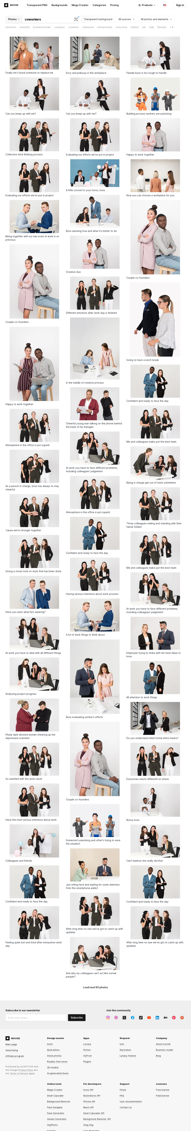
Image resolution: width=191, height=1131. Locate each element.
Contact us (126, 1107)
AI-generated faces (58, 1073)
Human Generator (57, 1119)
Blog (158, 1055)
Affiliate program (14, 1056)
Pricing (114, 5)
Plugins (87, 1061)
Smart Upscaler (55, 1095)
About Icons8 (163, 1044)
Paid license (162, 1095)
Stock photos (54, 1055)
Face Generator (55, 1113)
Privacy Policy (25, 1070)
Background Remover (58, 1101)
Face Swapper (55, 1107)
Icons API (88, 1089)
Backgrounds (60, 5)
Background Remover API (97, 1119)
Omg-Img (88, 1124)
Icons (50, 1044)
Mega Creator (80, 5)
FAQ (122, 1095)
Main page (11, 1044)
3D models (53, 1067)
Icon (122, 1044)
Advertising (11, 1050)
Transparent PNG (37, 5)
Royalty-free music (57, 1061)
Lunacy (87, 1044)
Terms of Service (19, 1073)
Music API (88, 1107)
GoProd (87, 1055)
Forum (123, 1089)
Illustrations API (91, 1095)
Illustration (125, 1049)
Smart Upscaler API (93, 1113)
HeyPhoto (52, 1124)
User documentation (131, 1101)
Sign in (180, 5)
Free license (162, 1089)
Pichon (87, 1049)
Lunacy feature (128, 1055)
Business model (164, 1049)
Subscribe (77, 1017)
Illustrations (53, 1049)
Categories (99, 5)
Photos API (89, 1101)
